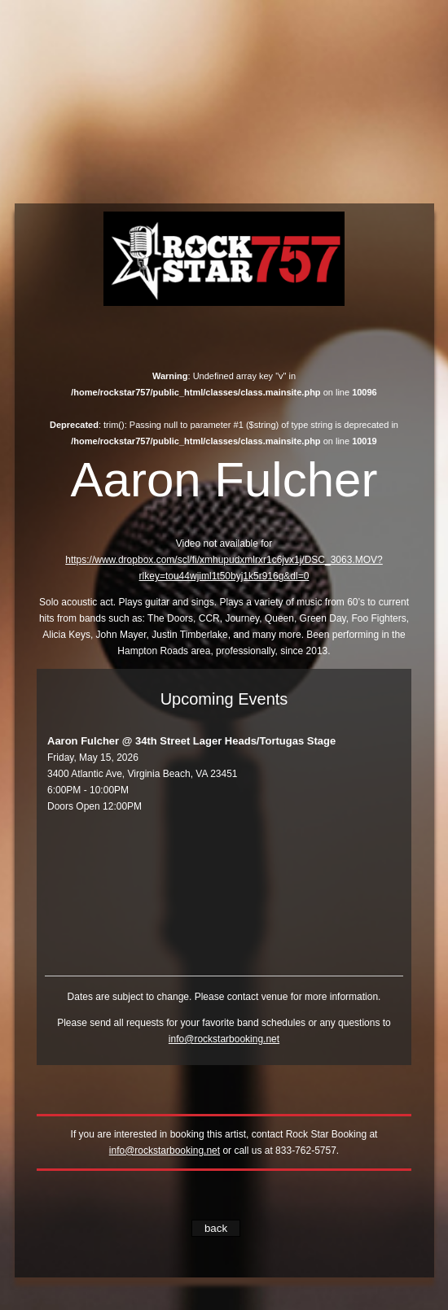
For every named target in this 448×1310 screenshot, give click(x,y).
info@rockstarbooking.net (224, 1039)
